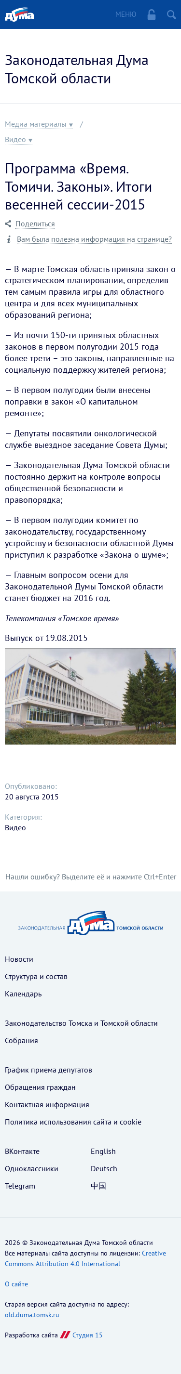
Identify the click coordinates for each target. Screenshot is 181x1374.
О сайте (16, 1284)
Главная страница (19, 14)
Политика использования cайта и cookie (73, 1121)
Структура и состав (36, 976)
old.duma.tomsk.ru (32, 1314)
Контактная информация (47, 1104)
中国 (98, 1186)
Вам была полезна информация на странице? (94, 239)
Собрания (21, 1040)
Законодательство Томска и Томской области (81, 1023)
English (103, 1151)
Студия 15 (87, 1335)
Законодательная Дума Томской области (77, 68)
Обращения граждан (40, 1087)
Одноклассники (31, 1168)
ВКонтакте (22, 1151)
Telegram (20, 1186)
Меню (125, 14)
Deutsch (104, 1168)
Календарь (23, 993)
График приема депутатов (48, 1069)
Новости (19, 959)
